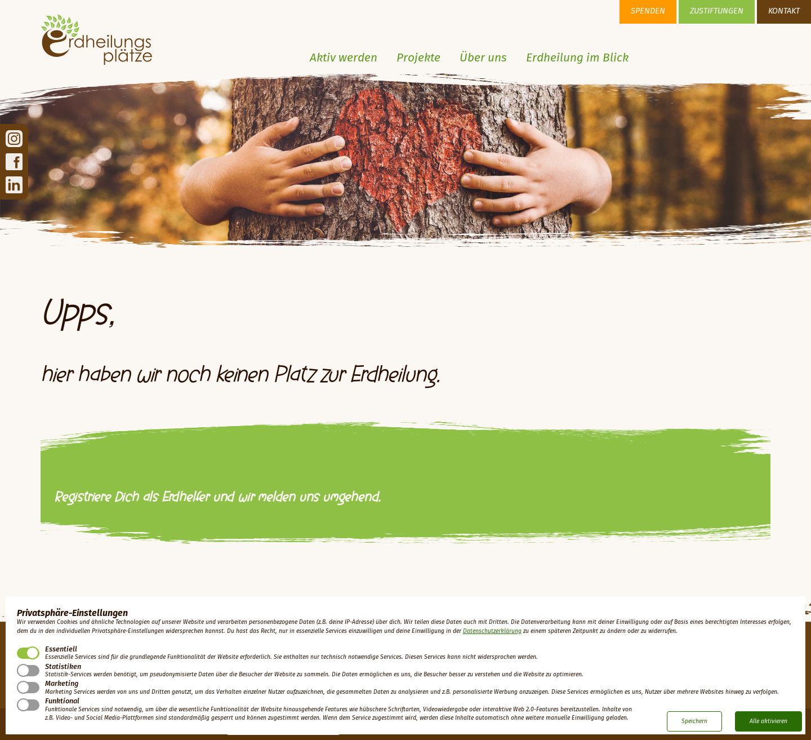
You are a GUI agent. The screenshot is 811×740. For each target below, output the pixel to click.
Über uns (483, 58)
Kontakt (784, 11)
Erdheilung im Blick (577, 58)
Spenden (648, 11)
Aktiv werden (343, 58)
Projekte (418, 58)
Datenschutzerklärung (492, 631)
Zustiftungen (716, 11)
